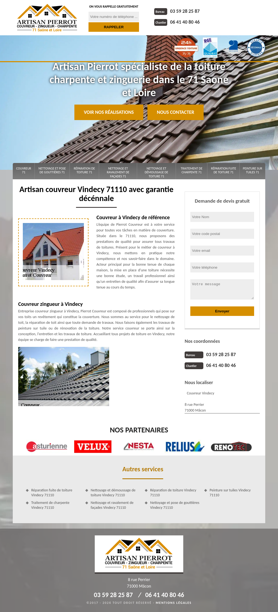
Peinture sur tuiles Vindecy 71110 (230, 492)
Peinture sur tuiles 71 (252, 170)
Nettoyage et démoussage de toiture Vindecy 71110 (113, 492)
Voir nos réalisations (109, 112)
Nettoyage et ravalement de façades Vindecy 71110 (112, 505)
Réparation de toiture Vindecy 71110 (173, 492)
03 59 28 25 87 (176, 11)
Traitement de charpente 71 (192, 170)
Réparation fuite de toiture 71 (223, 170)
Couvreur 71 (23, 170)
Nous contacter (175, 112)
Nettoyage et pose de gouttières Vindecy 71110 (174, 505)
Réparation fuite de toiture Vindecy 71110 (51, 492)
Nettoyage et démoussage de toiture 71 (156, 172)
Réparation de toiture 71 (84, 170)
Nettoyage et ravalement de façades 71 (118, 172)
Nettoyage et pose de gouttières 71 (52, 170)
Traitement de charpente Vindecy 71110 (50, 505)
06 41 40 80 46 (176, 22)
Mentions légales (174, 603)
